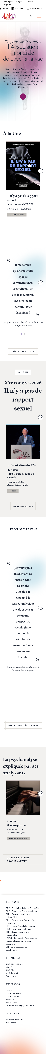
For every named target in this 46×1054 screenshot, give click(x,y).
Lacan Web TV (13, 996)
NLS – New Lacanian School (18, 929)
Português (8, 1)
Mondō (9, 967)
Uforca (9, 990)
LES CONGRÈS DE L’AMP (23, 529)
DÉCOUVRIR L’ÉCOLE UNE (23, 725)
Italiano (29, 1)
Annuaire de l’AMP (14, 1019)
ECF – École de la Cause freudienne (21, 911)
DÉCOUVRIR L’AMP (23, 351)
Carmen (13, 821)
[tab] (21, 334)
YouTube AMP (12, 973)
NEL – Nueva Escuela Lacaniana (20, 926)
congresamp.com (23, 506)
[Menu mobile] (39, 16)
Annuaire (17, 8)
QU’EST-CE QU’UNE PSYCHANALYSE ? (18, 859)
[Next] (40, 170)
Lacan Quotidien (13, 993)
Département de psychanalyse (20, 1005)
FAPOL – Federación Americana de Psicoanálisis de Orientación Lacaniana (21, 941)
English (19, 1)
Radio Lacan (11, 976)
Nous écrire (11, 1022)
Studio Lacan (12, 1002)
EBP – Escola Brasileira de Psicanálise (23, 908)
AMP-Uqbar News (14, 964)
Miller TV (10, 999)
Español (7, 4)
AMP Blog (10, 970)
